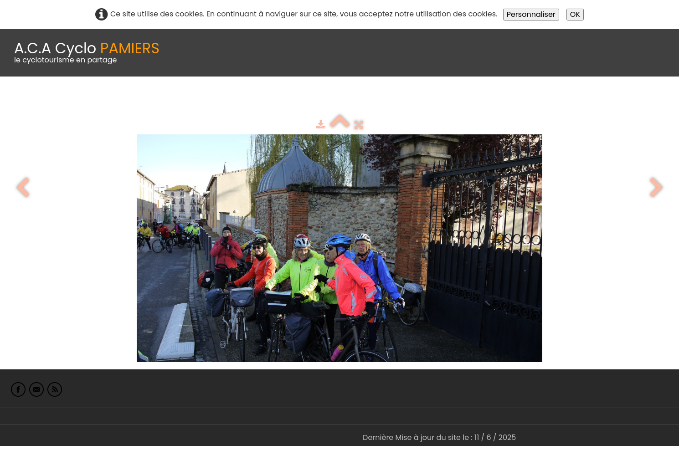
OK (575, 14)
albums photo (391, 99)
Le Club (60, 99)
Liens (444, 99)
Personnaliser (531, 14)
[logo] (86, 52)
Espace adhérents (311, 99)
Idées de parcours (228, 99)
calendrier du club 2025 (134, 99)
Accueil (20, 99)
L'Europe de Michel (499, 99)
